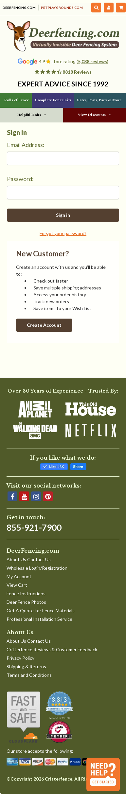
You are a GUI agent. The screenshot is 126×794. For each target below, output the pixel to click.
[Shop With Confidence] (24, 717)
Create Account (44, 325)
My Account (19, 576)
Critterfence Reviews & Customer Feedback (52, 649)
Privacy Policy (20, 658)
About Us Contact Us (29, 559)
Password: (20, 178)
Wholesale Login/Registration (37, 568)
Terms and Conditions (29, 675)
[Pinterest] (48, 496)
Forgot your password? (63, 233)
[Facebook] (12, 496)
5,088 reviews (92, 61)
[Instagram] (36, 496)
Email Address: (26, 144)
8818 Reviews (77, 72)
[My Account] (108, 7)
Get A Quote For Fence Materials (41, 610)
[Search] (96, 7)
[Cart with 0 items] (121, 7)
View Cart (17, 585)
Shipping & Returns (26, 666)
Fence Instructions (26, 593)
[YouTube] (24, 496)
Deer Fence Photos (26, 602)
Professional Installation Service (39, 619)
